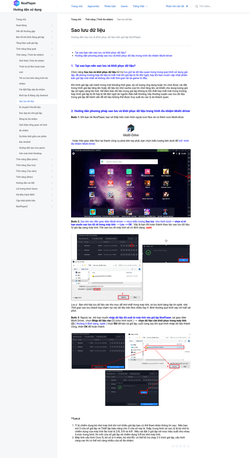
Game (124, 6)
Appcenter (93, 6)
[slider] (131, 446)
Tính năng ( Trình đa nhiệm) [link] (99, 19)
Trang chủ (76, 6)
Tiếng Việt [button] (140, 6)
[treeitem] (35, 19)
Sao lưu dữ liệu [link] (124, 19)
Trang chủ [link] (76, 19)
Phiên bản (110, 6)
